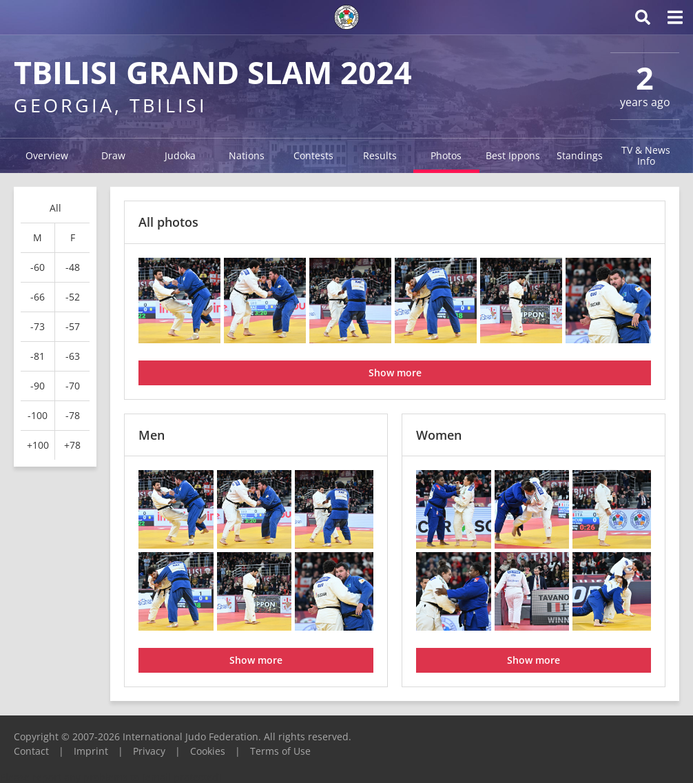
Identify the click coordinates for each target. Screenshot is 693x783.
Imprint (91, 750)
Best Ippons (513, 155)
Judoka (180, 155)
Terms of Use (280, 750)
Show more (395, 372)
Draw (113, 155)
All (55, 207)
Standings (580, 155)
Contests (313, 155)
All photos (168, 222)
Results (380, 155)
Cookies (207, 750)
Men (151, 435)
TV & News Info (645, 155)
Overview (46, 155)
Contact (31, 750)
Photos (446, 155)
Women (439, 435)
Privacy (149, 750)
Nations (247, 155)
